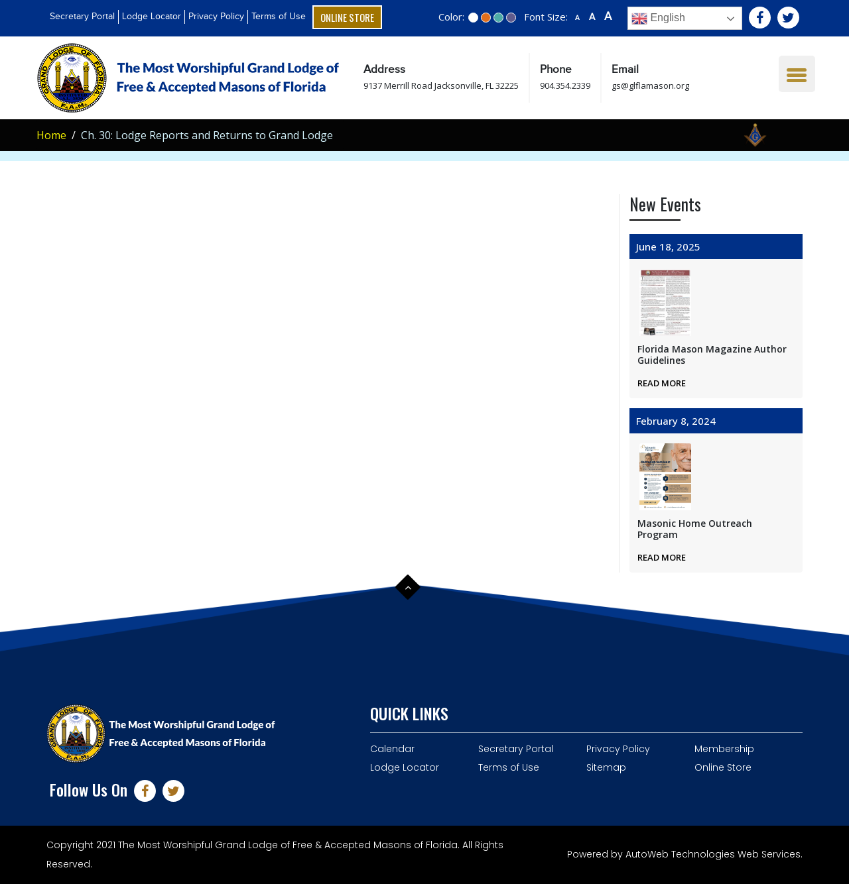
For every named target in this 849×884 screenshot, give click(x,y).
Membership (724, 748)
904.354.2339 (565, 85)
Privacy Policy (216, 16)
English (658, 19)
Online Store (347, 17)
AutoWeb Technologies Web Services (713, 854)
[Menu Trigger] (797, 74)
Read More (661, 383)
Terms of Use (278, 16)
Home (51, 135)
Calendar (392, 748)
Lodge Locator (151, 16)
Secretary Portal (82, 16)
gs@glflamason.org (650, 85)
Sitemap (606, 767)
